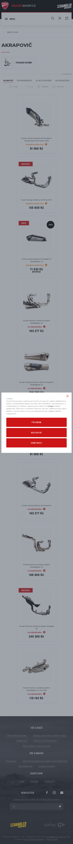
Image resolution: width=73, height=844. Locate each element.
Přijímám (36, 422)
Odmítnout (36, 442)
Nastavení (36, 432)
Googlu (51, 406)
